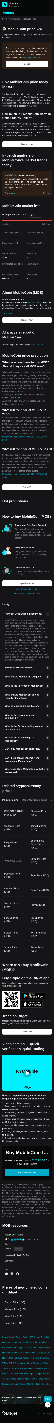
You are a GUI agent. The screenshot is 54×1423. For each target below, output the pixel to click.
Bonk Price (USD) (40, 890)
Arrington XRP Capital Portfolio (17, 1255)
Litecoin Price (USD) (11, 934)
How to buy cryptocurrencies (27, 593)
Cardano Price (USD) (11, 890)
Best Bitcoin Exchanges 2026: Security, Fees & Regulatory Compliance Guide (27, 1347)
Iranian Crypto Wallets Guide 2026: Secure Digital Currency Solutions (27, 1337)
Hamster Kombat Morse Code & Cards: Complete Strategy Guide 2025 (27, 1342)
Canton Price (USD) (15, 1302)
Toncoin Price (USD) (11, 905)
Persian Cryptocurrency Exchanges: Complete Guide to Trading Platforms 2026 (27, 1373)
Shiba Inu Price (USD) (38, 861)
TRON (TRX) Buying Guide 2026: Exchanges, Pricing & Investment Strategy (27, 1363)
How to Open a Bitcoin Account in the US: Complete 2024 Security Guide (27, 1358)
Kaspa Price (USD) (10, 844)
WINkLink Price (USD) (38, 934)
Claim (47, 1399)
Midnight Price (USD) (15, 1309)
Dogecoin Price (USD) (12, 875)
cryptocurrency (35, 302)
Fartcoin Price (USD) (11, 920)
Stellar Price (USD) (37, 949)
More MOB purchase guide (27, 589)
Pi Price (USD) (38, 905)
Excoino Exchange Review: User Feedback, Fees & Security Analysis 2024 (27, 1384)
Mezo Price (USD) (14, 1316)
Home (4, 19)
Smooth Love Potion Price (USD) (37, 844)
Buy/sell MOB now (27, 583)
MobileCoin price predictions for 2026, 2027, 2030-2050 (25, 438)
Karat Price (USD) (14, 1323)
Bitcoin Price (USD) (37, 920)
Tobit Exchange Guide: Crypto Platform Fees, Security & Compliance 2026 (27, 1379)
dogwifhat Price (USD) (38, 828)
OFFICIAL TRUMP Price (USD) (13, 813)
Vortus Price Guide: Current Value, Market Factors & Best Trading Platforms (27, 1368)
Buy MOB (27, 487)
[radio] (12, 1239)
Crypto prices (15, 19)
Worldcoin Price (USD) (12, 828)
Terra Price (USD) (13, 860)
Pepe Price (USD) (40, 875)
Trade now (27, 1031)
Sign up (27, 64)
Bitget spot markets (31, 58)
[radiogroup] (18, 1239)
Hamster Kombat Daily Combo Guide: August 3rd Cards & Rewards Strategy (27, 1353)
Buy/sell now (27, 144)
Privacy (8, 1249)
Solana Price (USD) (10, 949)
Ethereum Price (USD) (39, 813)
